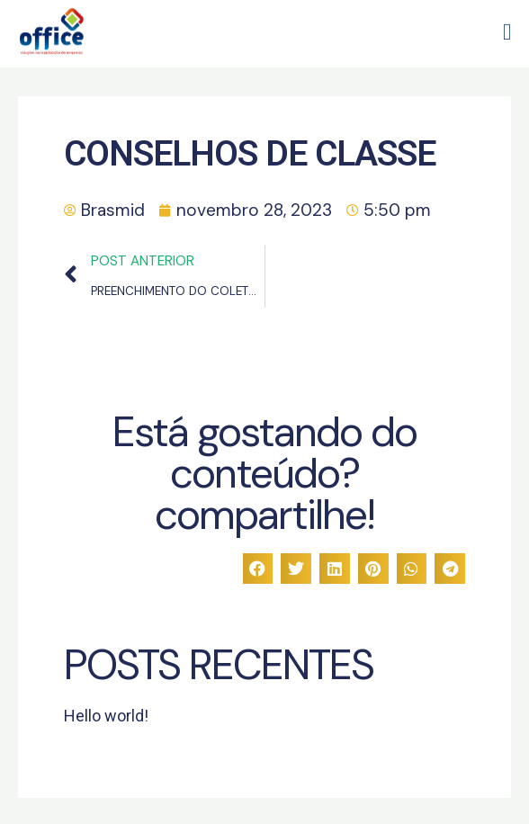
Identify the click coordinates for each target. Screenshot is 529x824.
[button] (508, 28)
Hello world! (106, 715)
